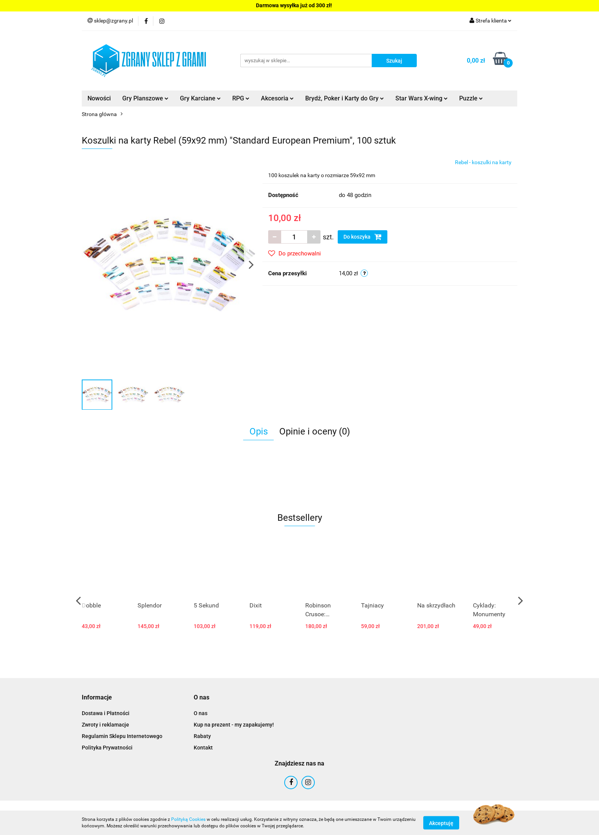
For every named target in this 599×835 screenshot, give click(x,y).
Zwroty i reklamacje (105, 725)
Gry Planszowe (145, 98)
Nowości (99, 98)
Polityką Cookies (188, 819)
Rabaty (202, 736)
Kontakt (203, 748)
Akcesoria (277, 98)
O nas (200, 713)
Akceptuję (441, 823)
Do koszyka (362, 237)
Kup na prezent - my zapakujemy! (234, 725)
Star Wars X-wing (421, 98)
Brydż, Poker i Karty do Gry (344, 98)
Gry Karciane (200, 98)
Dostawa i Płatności (106, 713)
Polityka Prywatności (107, 748)
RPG (240, 98)
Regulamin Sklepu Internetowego (122, 736)
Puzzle (471, 98)
